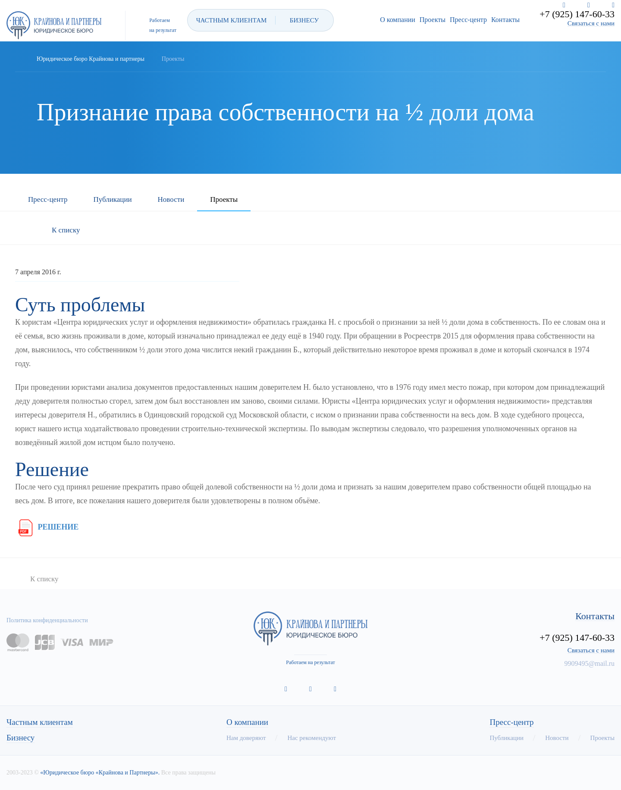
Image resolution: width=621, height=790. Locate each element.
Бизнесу (20, 738)
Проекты (432, 19)
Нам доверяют (246, 737)
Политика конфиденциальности (47, 620)
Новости (171, 200)
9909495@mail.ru (590, 663)
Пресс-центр (468, 19)
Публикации (112, 200)
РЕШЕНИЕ (46, 527)
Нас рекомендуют (311, 737)
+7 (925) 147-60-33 (577, 14)
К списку (66, 230)
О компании (397, 19)
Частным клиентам (39, 722)
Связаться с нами (591, 23)
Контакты (505, 19)
